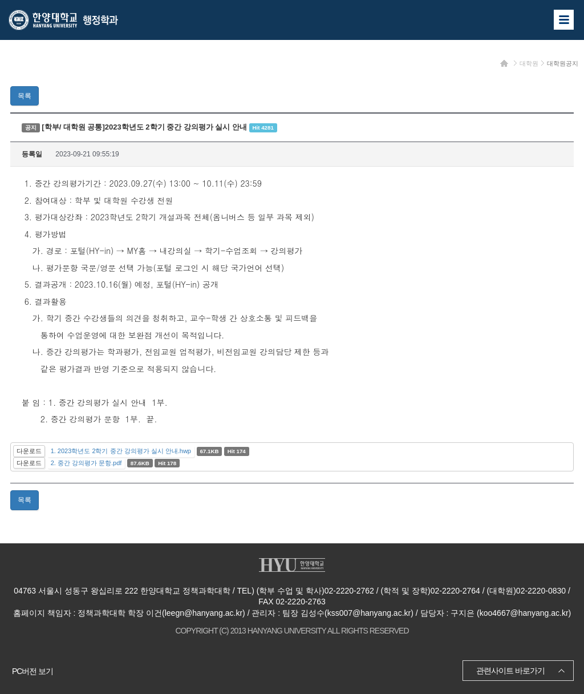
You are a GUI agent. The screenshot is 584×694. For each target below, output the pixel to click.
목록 (24, 96)
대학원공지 (562, 63)
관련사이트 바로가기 (510, 670)
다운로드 (29, 450)
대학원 (529, 63)
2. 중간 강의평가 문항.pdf (86, 462)
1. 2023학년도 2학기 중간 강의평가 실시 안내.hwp (121, 450)
